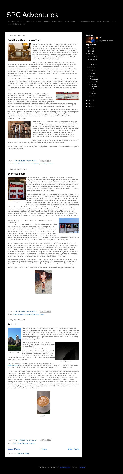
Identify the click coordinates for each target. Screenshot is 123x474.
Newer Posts (14, 449)
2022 (90, 100)
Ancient (12, 324)
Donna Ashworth (18, 314)
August (92, 64)
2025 (90, 48)
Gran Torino (40, 314)
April (91, 73)
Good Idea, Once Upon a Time (24, 40)
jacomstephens (65, 467)
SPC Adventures (32, 15)
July (91, 67)
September (93, 59)
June (92, 70)
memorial (43, 164)
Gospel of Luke (30, 314)
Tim (99, 37)
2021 (90, 103)
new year (32, 443)
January (93, 82)
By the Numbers (16, 173)
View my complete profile (104, 41)
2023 (14, 443)
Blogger (82, 467)
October (93, 56)
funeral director (18, 164)
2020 (90, 106)
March (92, 76)
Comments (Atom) (23, 453)
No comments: (32, 161)
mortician (50, 164)
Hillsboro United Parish (31, 164)
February (93, 79)
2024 (90, 51)
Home (44, 449)
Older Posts (73, 449)
